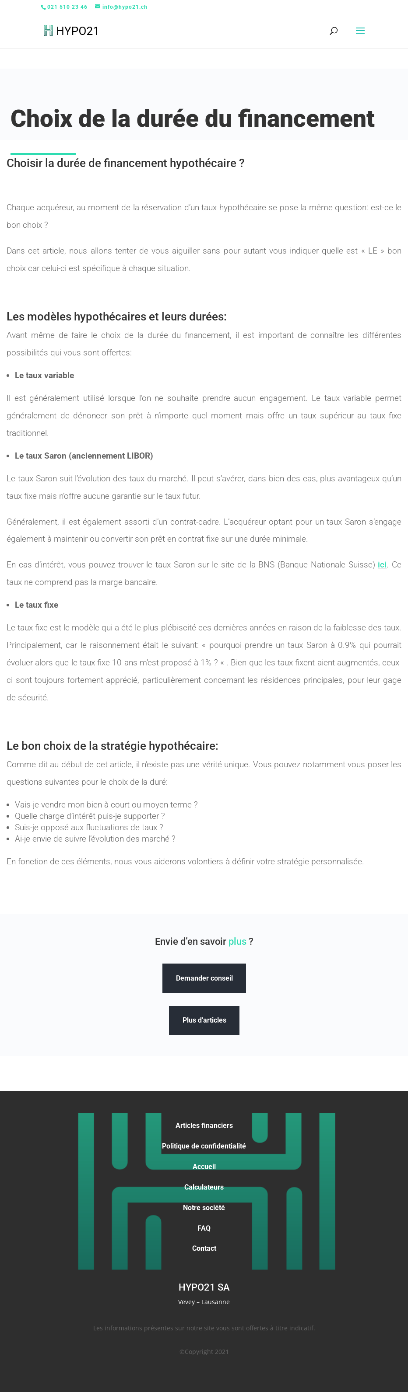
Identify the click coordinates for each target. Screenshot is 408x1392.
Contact (204, 1248)
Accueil (204, 1166)
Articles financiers (204, 1125)
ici (382, 565)
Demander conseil (204, 978)
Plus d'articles (204, 1020)
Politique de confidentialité (204, 1146)
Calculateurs (204, 1187)
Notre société (204, 1208)
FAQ (204, 1228)
